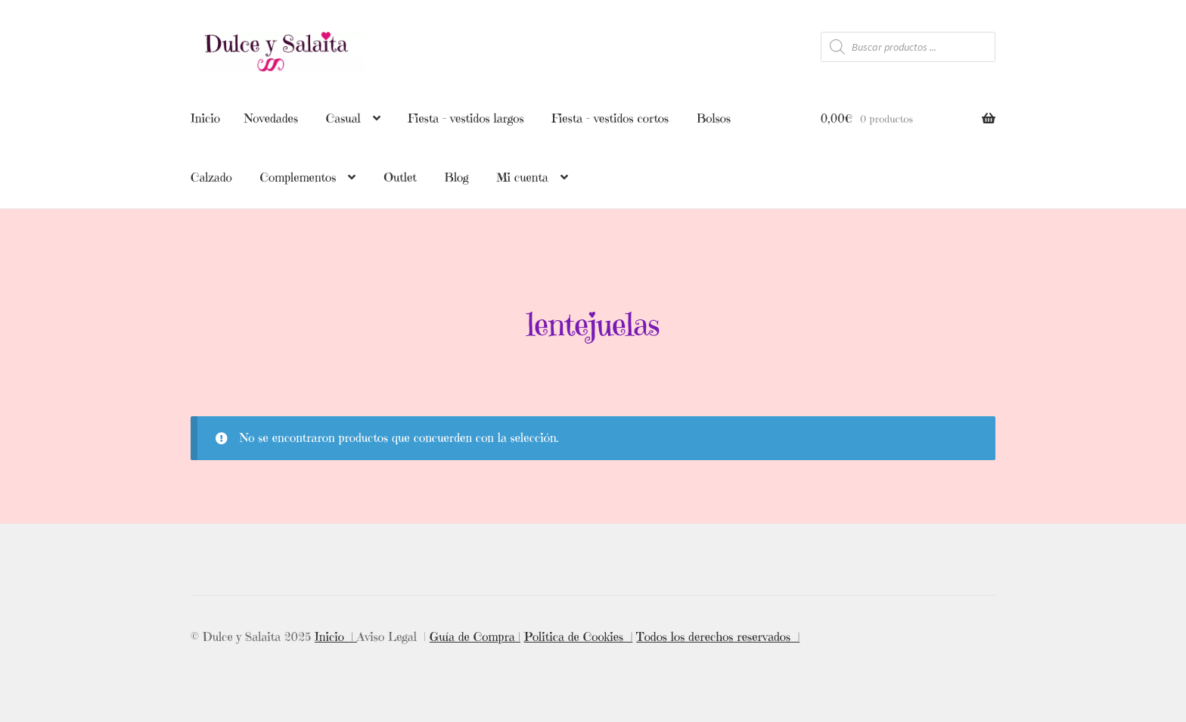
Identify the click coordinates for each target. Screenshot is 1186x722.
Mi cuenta (522, 177)
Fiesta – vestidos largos (465, 118)
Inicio (205, 118)
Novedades (271, 118)
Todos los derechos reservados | (717, 635)
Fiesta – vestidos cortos (610, 118)
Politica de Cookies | (578, 635)
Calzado (211, 177)
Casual (343, 118)
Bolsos (714, 118)
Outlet (400, 177)
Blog (457, 177)
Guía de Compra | (475, 635)
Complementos (297, 177)
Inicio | (336, 635)
